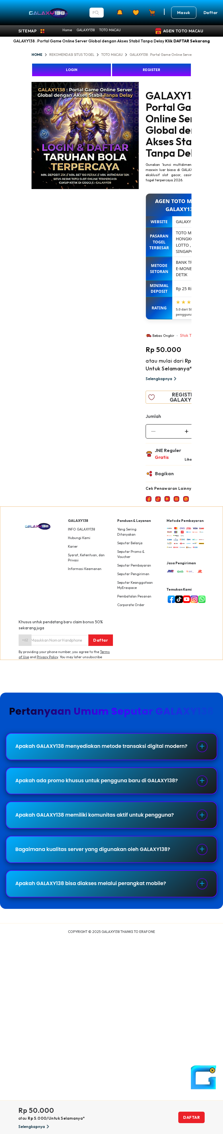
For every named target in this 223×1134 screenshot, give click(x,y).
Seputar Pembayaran (134, 565)
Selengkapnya (162, 379)
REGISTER (151, 70)
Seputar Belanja (129, 543)
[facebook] (170, 599)
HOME (37, 54)
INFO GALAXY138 (81, 529)
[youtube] (185, 599)
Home (67, 30)
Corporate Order (130, 605)
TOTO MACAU (110, 30)
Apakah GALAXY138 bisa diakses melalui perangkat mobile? (94, 894)
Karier (73, 546)
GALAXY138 (86, 30)
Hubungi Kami (79, 538)
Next (143, 136)
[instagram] (193, 599)
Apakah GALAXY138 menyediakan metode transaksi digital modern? (93, 749)
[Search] (96, 12)
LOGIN (71, 70)
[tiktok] (177, 599)
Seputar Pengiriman (133, 574)
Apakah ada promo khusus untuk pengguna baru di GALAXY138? (100, 787)
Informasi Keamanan (84, 569)
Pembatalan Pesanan (134, 596)
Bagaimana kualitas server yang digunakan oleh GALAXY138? (96, 858)
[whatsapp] (200, 599)
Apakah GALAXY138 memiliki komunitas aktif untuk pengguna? (98, 823)
